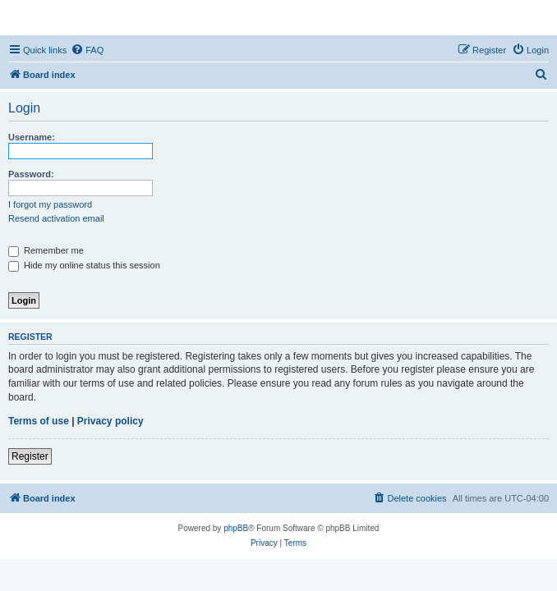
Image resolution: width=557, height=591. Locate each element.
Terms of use (38, 421)
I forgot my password (50, 204)
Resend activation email (56, 218)
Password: (31, 174)
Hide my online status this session (84, 265)
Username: (31, 137)
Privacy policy (110, 421)
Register (30, 456)
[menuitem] (87, 50)
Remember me (46, 250)
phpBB (235, 528)
